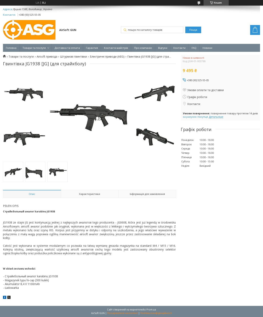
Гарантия (92, 48)
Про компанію (143, 48)
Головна (11, 48)
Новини (207, 48)
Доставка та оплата (67, 48)
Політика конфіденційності (156, 313)
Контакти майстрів (116, 48)
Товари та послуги (34, 48)
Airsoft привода (47, 56)
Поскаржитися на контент (122, 313)
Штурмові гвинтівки (73, 56)
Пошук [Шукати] (193, 29)
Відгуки (162, 48)
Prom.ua (151, 309)
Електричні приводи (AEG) (107, 56)
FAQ (194, 48)
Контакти (179, 48)
